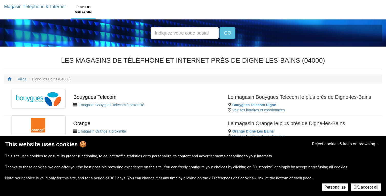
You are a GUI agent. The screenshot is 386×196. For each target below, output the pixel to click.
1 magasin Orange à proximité (102, 131)
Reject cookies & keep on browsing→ (345, 143)
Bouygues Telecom (95, 97)
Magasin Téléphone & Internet (35, 6)
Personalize (335, 187)
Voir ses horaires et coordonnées (258, 110)
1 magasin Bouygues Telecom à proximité (111, 105)
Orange (81, 123)
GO (227, 33)
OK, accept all (365, 187)
